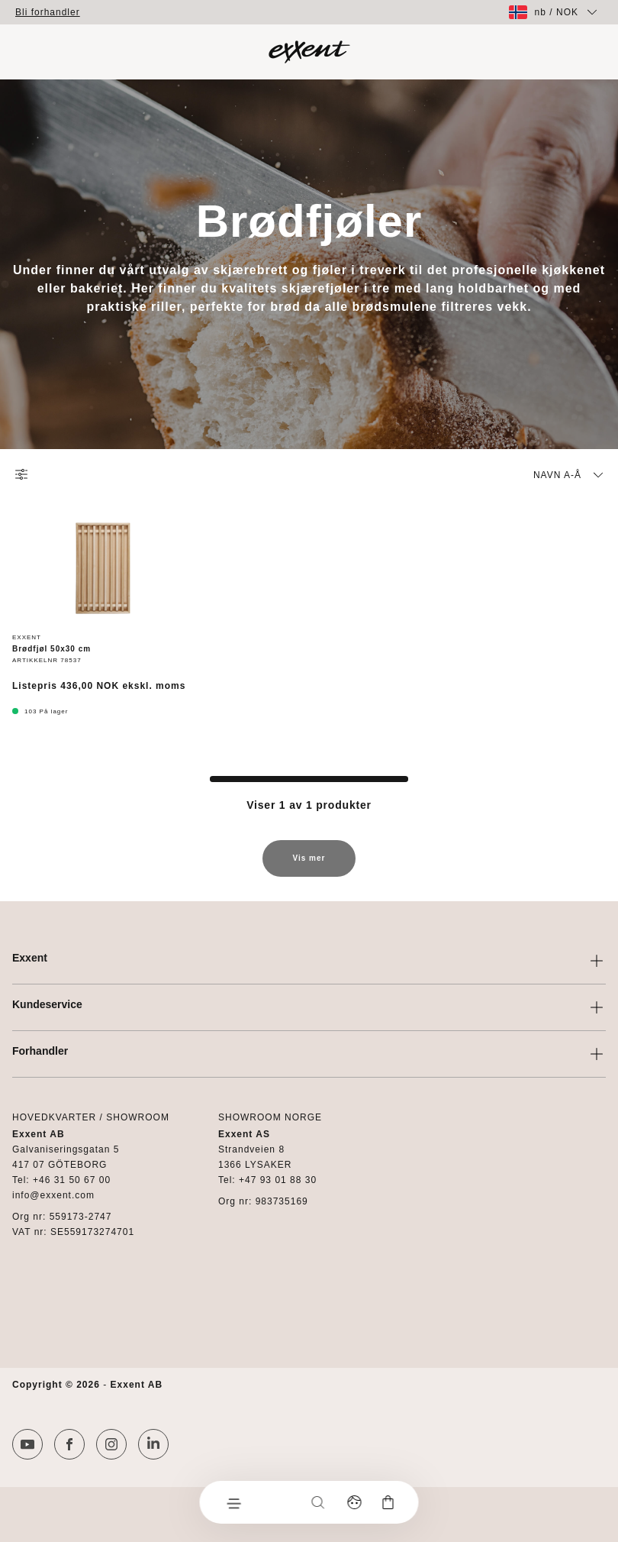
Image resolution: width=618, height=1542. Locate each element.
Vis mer (309, 865)
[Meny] (233, 1502)
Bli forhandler (47, 12)
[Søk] (318, 1502)
